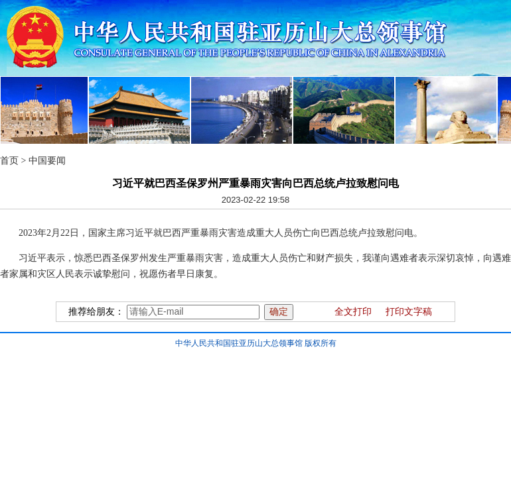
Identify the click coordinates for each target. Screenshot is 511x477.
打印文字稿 (409, 312)
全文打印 (353, 312)
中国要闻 (47, 161)
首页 (9, 161)
